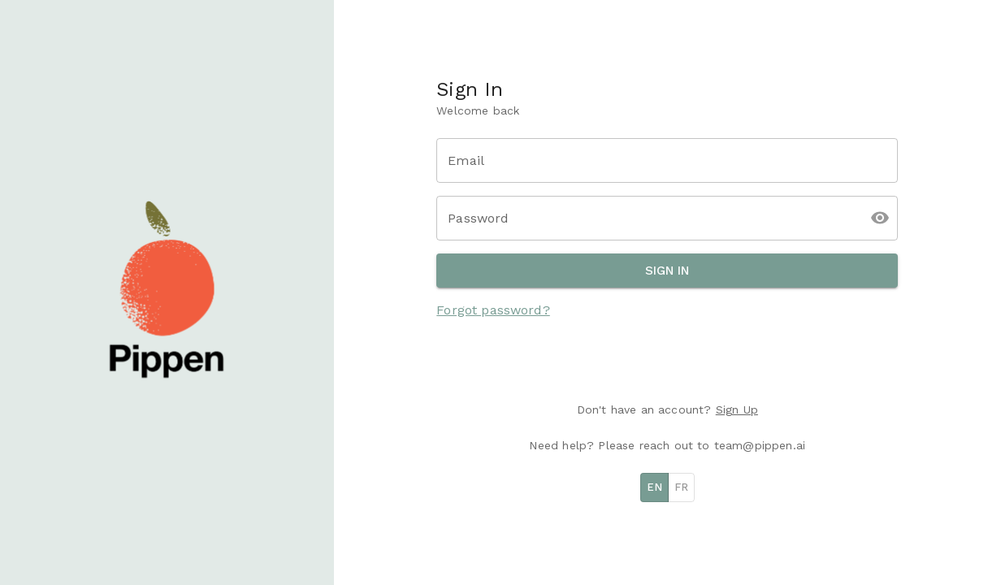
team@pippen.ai (759, 445)
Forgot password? (492, 310)
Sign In (667, 270)
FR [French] (681, 487)
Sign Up (737, 409)
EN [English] (654, 487)
